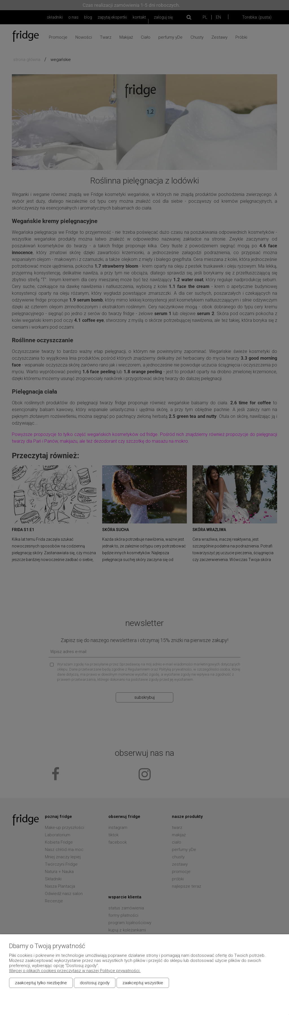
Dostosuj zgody (95, 982)
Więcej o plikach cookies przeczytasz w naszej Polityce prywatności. (75, 970)
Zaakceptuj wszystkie (142, 982)
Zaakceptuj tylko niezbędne (41, 982)
